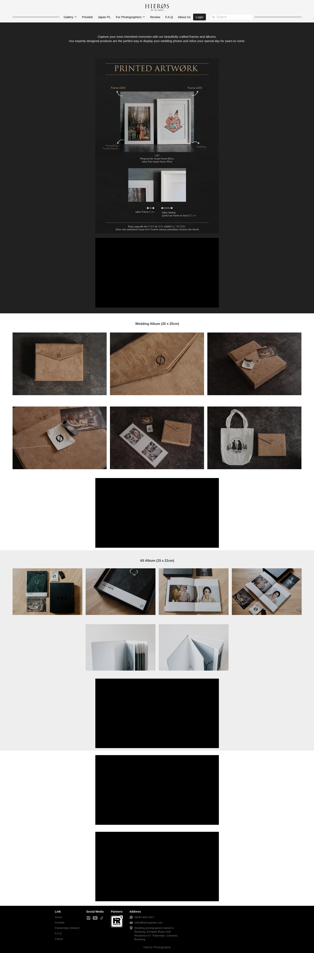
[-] (88, 918)
